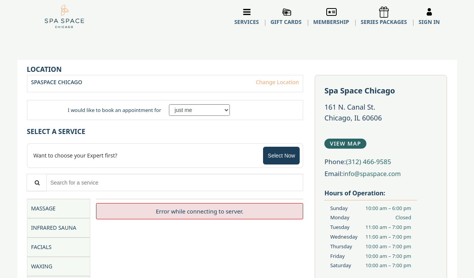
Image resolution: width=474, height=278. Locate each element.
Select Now (281, 156)
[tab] (59, 208)
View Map (345, 143)
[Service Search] (37, 182)
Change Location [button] (276, 82)
